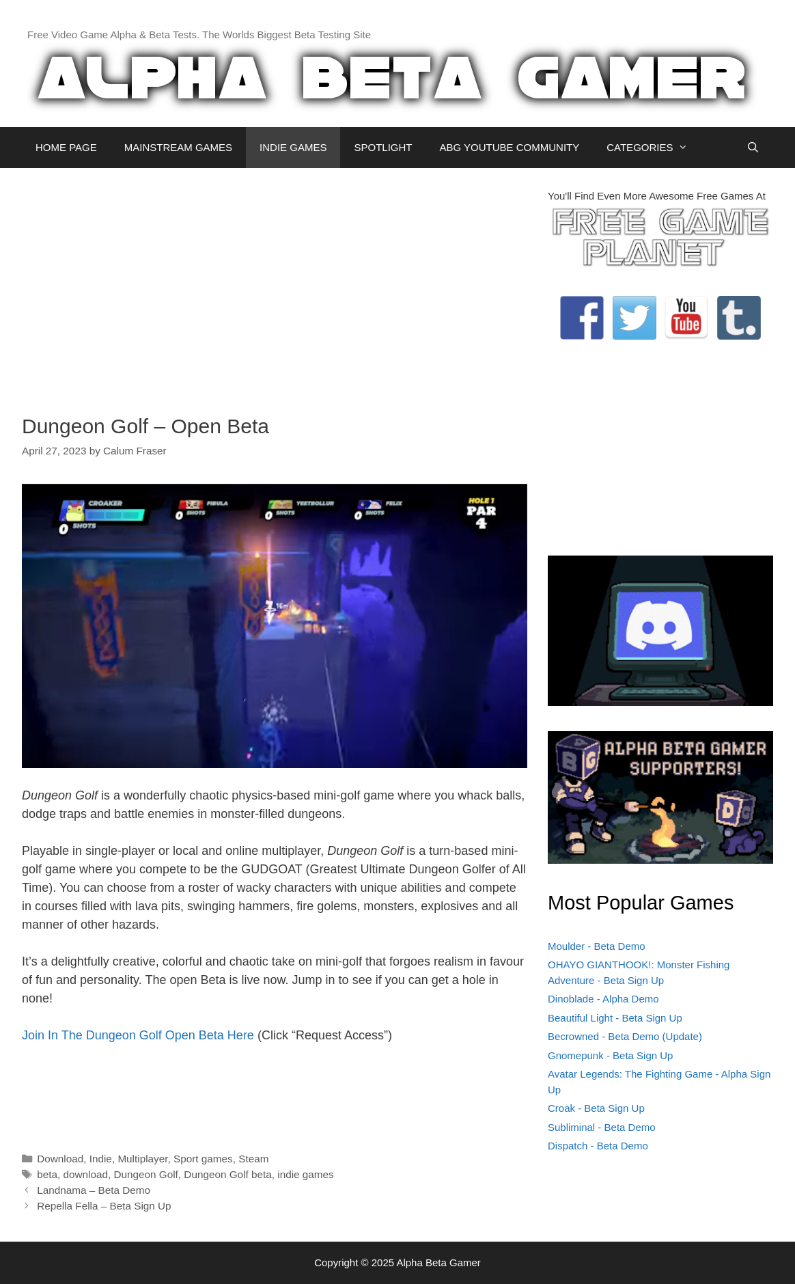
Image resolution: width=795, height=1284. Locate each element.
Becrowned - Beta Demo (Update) (625, 1036)
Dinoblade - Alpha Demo (603, 999)
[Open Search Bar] (753, 147)
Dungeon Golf (145, 1174)
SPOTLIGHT (383, 147)
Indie (100, 1158)
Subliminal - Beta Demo (602, 1127)
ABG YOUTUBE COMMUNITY (509, 147)
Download (60, 1158)
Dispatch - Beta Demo (598, 1145)
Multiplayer (142, 1158)
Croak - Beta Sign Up (596, 1108)
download (85, 1174)
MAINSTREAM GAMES (178, 147)
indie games (305, 1174)
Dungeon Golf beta (227, 1174)
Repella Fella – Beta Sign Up (104, 1206)
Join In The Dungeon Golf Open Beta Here (138, 1035)
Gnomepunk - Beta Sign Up (610, 1055)
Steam (253, 1158)
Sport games (203, 1158)
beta (47, 1174)
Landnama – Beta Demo (93, 1190)
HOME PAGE (66, 147)
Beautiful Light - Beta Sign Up (615, 1018)
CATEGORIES (653, 147)
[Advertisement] (274, 284)
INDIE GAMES (293, 147)
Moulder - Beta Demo (596, 946)
